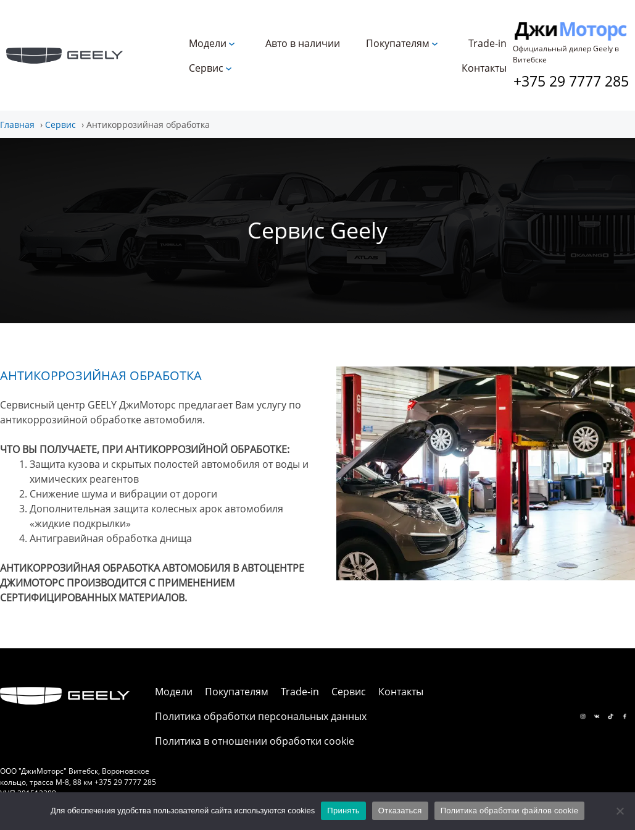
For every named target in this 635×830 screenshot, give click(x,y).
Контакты (484, 68)
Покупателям (398, 43)
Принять (343, 810)
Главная (17, 124)
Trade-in (487, 43)
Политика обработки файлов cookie (509, 810)
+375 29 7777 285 (571, 81)
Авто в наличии (302, 43)
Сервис (206, 68)
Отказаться (400, 810)
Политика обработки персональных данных (261, 716)
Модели (207, 43)
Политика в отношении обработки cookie (254, 741)
